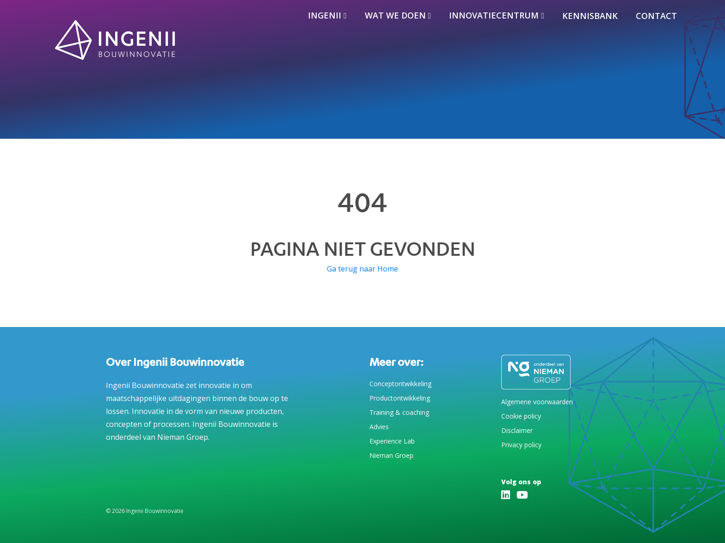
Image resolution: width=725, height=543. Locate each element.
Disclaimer (517, 430)
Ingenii (324, 15)
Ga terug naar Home (362, 269)
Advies (379, 426)
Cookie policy (521, 416)
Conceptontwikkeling (400, 383)
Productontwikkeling (399, 398)
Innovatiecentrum (494, 15)
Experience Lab (392, 441)
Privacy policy (521, 444)
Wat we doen (395, 15)
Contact (656, 15)
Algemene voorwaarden (537, 401)
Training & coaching (399, 412)
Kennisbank (590, 15)
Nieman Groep (391, 455)
